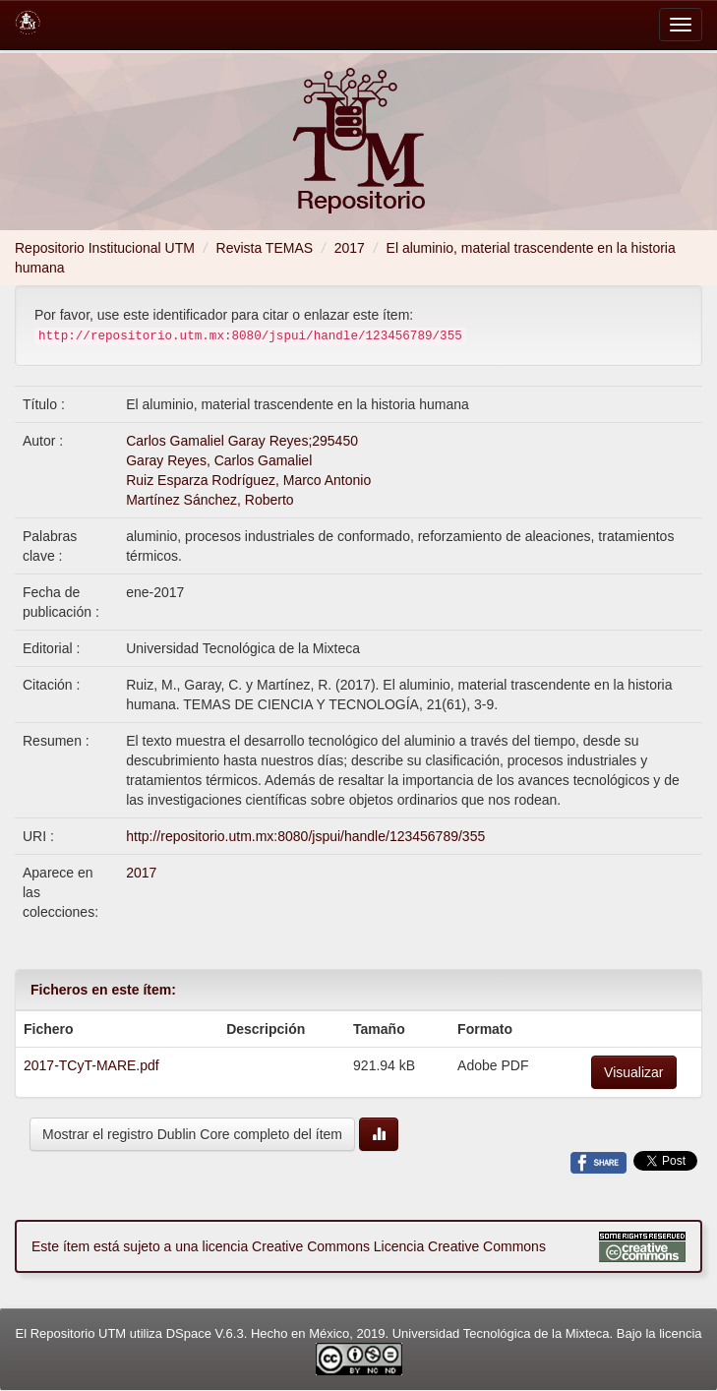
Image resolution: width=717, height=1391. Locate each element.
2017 (349, 248)
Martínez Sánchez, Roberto (209, 500)
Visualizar (633, 1072)
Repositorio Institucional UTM (105, 248)
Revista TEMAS (265, 248)
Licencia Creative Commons (460, 1246)
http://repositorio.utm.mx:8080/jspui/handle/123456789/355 (305, 836)
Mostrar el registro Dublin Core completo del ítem (192, 1134)
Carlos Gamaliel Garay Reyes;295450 (242, 441)
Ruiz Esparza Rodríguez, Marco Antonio (248, 480)
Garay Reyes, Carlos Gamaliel (219, 460)
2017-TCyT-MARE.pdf (91, 1065)
